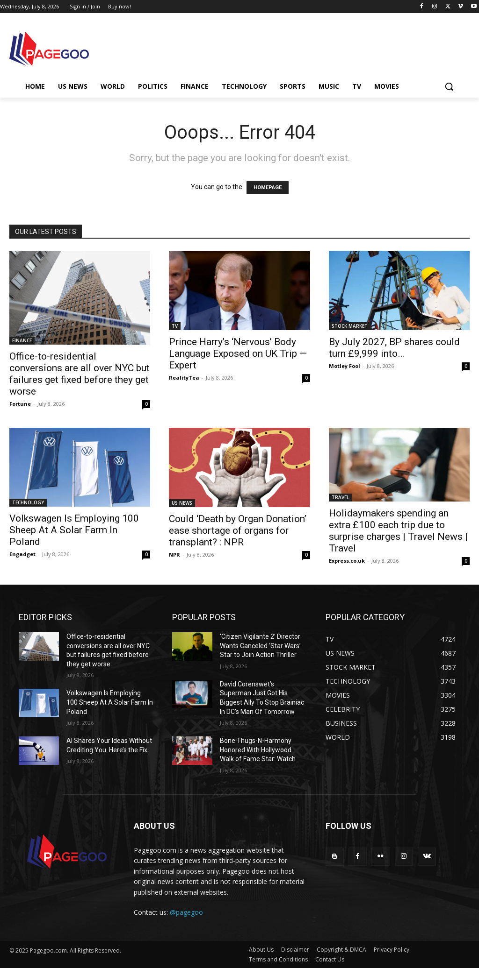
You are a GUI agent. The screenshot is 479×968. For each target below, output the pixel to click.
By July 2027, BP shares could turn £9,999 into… (394, 347)
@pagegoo (186, 912)
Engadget (22, 554)
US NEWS (182, 503)
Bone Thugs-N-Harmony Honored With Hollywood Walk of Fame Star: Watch (258, 750)
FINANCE (22, 340)
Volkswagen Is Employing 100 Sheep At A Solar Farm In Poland (74, 530)
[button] (449, 86)
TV (175, 326)
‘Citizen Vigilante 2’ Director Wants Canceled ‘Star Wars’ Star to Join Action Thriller (260, 645)
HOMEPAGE (268, 187)
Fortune (20, 403)
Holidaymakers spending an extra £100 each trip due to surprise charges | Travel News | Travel (398, 531)
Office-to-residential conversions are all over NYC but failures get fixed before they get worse (79, 374)
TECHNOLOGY (28, 502)
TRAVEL (340, 497)
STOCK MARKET (350, 326)
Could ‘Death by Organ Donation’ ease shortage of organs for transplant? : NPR (237, 530)
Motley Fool (344, 365)
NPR (174, 554)
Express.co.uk (347, 560)
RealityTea (184, 377)
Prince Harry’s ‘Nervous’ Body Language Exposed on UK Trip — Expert (238, 353)
